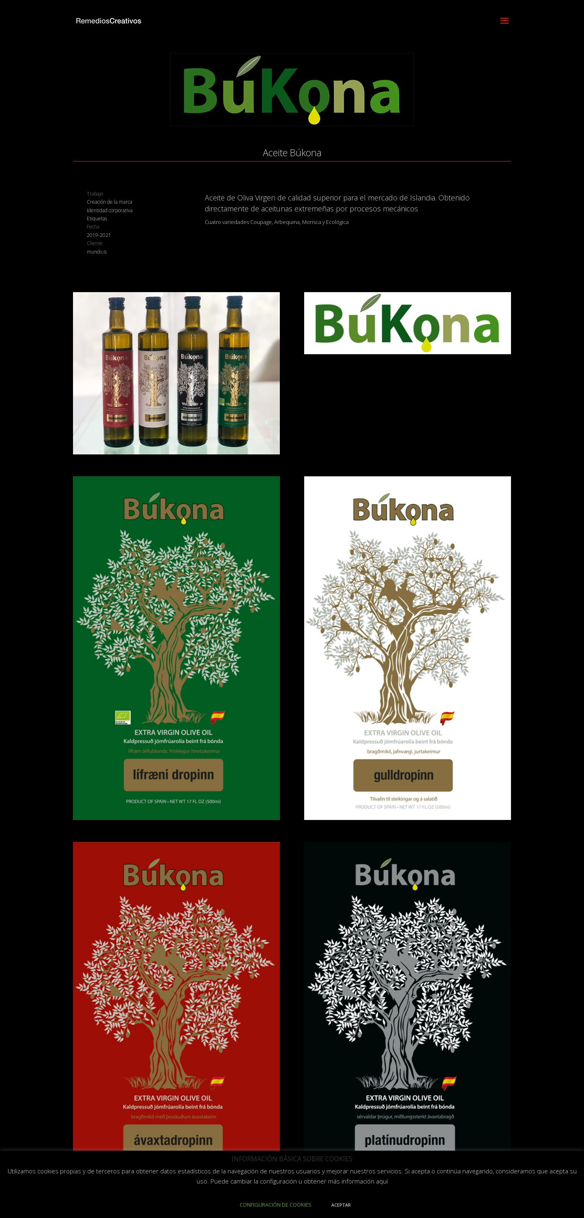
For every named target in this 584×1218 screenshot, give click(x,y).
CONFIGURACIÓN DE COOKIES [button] (275, 1204)
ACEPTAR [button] (341, 1205)
